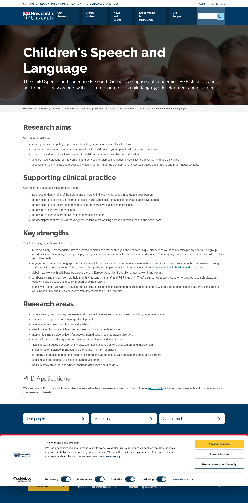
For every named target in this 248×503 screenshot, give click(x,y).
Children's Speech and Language (168, 108)
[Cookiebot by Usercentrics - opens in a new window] (22, 496)
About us (102, 418)
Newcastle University (37, 108)
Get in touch (173, 418)
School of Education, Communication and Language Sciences (71, 4)
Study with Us (77, 19)
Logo (39, 18)
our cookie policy (109, 472)
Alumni (202, 4)
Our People (187, 19)
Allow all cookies (219, 460)
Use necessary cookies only (219, 481)
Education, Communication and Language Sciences (78, 108)
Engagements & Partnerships (162, 19)
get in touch (155, 388)
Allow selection (219, 470)
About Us (62, 19)
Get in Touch (218, 4)
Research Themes (136, 108)
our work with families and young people (182, 267)
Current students (114, 19)
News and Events (136, 19)
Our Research (95, 19)
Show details (181, 496)
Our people (36, 418)
